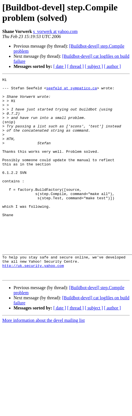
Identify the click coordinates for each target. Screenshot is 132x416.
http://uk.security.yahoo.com (33, 303)
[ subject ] (94, 66)
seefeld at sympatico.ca (71, 90)
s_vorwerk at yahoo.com (55, 31)
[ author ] (112, 66)
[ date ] (59, 66)
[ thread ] (75, 66)
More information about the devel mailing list (43, 360)
